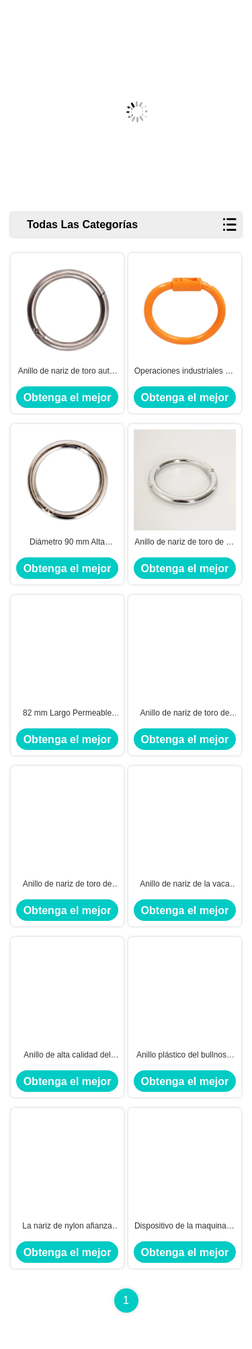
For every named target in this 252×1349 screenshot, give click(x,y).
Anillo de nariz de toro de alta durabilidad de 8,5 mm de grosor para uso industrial (66, 884)
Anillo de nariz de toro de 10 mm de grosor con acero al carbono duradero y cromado (184, 542)
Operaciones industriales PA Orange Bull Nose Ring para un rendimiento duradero (185, 371)
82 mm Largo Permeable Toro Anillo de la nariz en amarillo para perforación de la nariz (67, 713)
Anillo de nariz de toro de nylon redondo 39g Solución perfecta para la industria (185, 713)
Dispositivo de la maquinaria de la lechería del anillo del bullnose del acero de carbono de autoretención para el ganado (184, 1226)
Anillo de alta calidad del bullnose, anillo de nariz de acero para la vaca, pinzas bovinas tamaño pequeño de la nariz (67, 1055)
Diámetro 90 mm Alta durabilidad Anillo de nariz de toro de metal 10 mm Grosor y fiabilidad (68, 542)
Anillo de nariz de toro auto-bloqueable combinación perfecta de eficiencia (67, 371)
